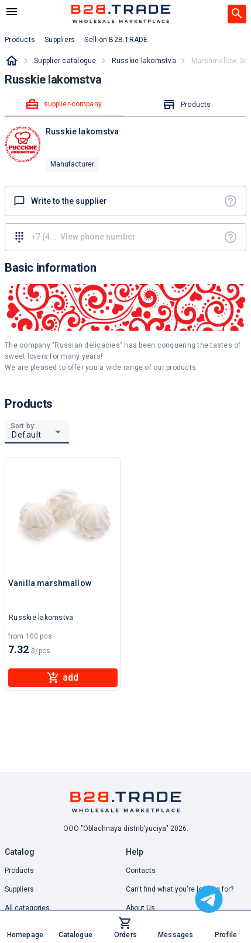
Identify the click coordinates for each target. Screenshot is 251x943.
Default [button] (27, 434)
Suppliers (19, 889)
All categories (27, 908)
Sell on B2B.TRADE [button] (115, 40)
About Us (140, 908)
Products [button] (20, 40)
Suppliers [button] (59, 40)
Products (19, 870)
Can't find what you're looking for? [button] (179, 889)
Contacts (141, 870)
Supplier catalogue (65, 61)
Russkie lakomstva (144, 61)
